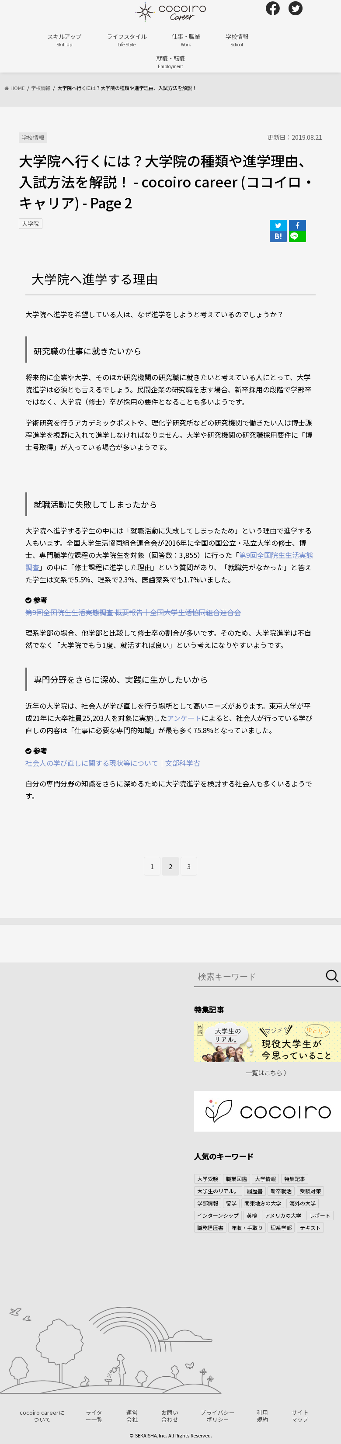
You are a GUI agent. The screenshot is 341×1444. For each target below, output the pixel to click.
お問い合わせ (169, 1415)
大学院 (30, 223)
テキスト (310, 1227)
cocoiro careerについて (42, 1415)
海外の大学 (302, 1203)
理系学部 (281, 1227)
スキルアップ (64, 40)
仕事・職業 (186, 40)
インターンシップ (218, 1215)
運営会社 (132, 1415)
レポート (320, 1215)
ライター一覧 (94, 1415)
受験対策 (310, 1191)
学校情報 (237, 40)
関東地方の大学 (262, 1203)
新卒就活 (281, 1191)
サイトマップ (300, 1415)
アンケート (184, 718)
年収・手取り (247, 1227)
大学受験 (207, 1178)
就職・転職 (171, 62)
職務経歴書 (210, 1227)
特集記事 (294, 1178)
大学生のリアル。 (218, 1191)
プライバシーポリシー (218, 1415)
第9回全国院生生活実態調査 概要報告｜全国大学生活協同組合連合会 (133, 612)
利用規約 (262, 1415)
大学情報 (265, 1178)
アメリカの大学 (283, 1215)
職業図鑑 (236, 1178)
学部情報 (207, 1203)
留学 (231, 1203)
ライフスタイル (126, 40)
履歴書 (255, 1191)
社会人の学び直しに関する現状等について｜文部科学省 (112, 763)
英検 (252, 1215)
